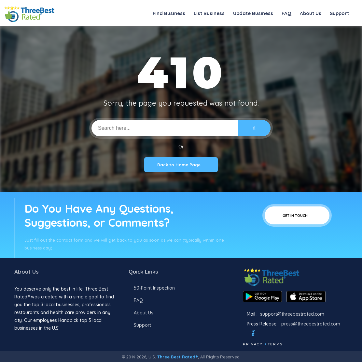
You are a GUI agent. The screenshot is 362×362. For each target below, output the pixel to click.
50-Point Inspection (154, 288)
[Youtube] (284, 334)
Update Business (253, 13)
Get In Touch (297, 215)
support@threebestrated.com (292, 314)
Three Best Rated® (177, 356)
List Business (209, 13)
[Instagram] (275, 334)
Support (339, 13)
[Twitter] (259, 334)
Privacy (253, 344)
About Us (310, 13)
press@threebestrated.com (310, 324)
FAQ (286, 13)
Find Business (169, 13)
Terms (275, 344)
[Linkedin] (292, 334)
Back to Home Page (181, 164)
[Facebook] (243, 334)
